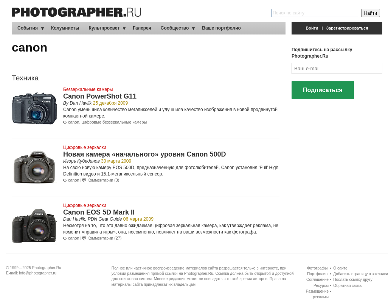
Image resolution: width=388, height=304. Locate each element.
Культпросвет (104, 28)
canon (73, 122)
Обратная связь (347, 286)
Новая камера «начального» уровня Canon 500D (144, 154)
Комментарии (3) (103, 180)
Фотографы (317, 268)
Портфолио (317, 274)
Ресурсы (321, 286)
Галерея (142, 28)
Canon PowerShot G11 (100, 96)
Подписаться (323, 90)
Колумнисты (65, 28)
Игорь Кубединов (81, 161)
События (27, 28)
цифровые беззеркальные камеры (114, 122)
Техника (25, 78)
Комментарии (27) (104, 238)
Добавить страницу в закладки (360, 274)
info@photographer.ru (38, 273)
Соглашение (317, 279)
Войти (312, 28)
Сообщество (175, 28)
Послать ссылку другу (352, 279)
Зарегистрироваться (347, 28)
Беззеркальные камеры (88, 89)
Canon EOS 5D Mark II (99, 212)
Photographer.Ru (46, 268)
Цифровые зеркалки (84, 147)
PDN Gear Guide (105, 219)
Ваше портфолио (221, 28)
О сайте (340, 268)
